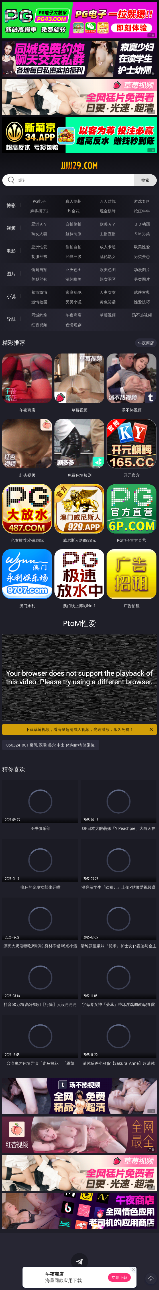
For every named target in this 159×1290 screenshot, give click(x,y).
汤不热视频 (142, 315)
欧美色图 (108, 269)
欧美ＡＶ (108, 224)
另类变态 (142, 256)
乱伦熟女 (108, 256)
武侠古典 (142, 292)
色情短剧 (73, 324)
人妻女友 (108, 292)
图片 (11, 273)
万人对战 (108, 201)
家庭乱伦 (73, 292)
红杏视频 (39, 324)
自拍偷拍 (73, 224)
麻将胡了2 (39, 211)
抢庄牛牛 (142, 211)
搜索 (145, 180)
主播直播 (108, 233)
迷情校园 (39, 302)
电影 (11, 251)
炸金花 (74, 211)
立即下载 (119, 1277)
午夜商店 (73, 315)
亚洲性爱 (39, 246)
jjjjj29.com (79, 165)
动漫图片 (142, 269)
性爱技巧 (142, 302)
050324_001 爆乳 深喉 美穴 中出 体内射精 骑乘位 (50, 745)
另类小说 (73, 302)
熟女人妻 (39, 233)
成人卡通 (108, 246)
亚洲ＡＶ (39, 224)
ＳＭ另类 (142, 233)
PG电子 (39, 201)
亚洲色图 (73, 269)
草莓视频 (108, 315)
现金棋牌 (108, 211)
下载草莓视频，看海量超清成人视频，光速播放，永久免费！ (90, 729)
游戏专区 (142, 201)
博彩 (11, 205)
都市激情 (39, 292)
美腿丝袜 (39, 279)
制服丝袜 (39, 256)
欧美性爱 (142, 246)
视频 (11, 228)
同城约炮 (39, 315)
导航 (11, 319)
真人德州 (73, 201)
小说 (11, 296)
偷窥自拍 (39, 269)
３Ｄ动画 (142, 224)
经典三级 (73, 256)
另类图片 (142, 279)
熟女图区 (108, 279)
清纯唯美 (73, 279)
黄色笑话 (108, 302)
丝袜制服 (73, 233)
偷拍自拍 (73, 246)
